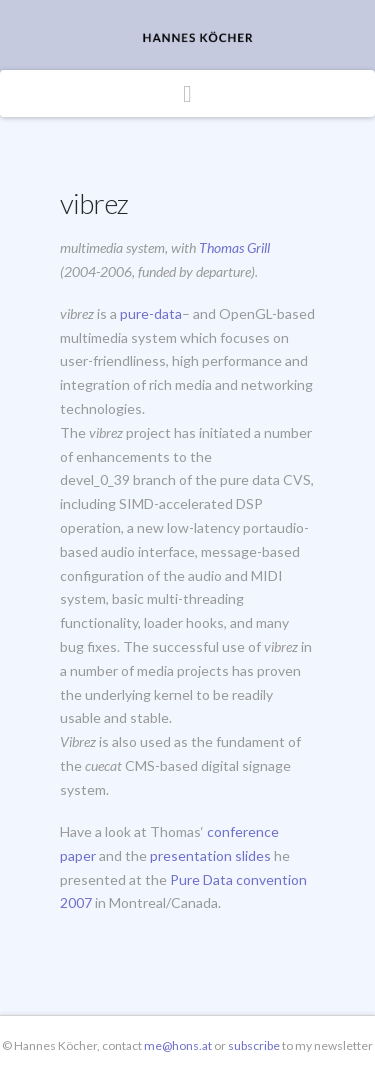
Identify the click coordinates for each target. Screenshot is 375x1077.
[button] (187, 93)
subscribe (255, 1045)
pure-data (151, 313)
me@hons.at (178, 1045)
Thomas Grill (234, 247)
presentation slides (210, 855)
